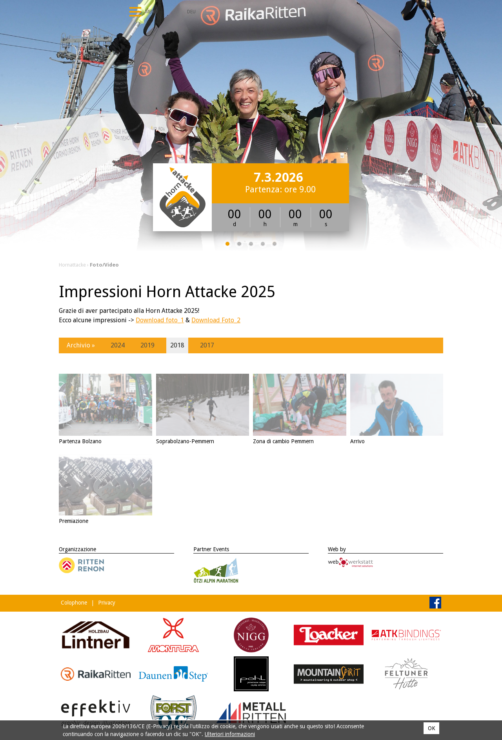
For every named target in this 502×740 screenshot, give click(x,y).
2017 (207, 345)
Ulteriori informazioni (230, 734)
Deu (191, 12)
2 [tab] (239, 245)
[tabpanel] (251, 125)
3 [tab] (251, 245)
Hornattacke (72, 265)
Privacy (106, 602)
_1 (181, 320)
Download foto (157, 320)
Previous (19, 125)
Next (482, 125)
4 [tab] (263, 245)
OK (431, 728)
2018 (177, 345)
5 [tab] (274, 245)
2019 (147, 345)
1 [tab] (227, 245)
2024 (118, 345)
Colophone (74, 602)
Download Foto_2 (215, 320)
